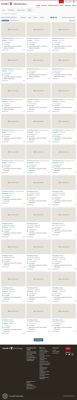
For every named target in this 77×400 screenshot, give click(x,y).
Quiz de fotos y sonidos (44, 363)
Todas (29, 10)
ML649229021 (30, 236)
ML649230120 (5, 111)
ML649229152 (30, 172)
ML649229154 (5, 172)
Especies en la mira (43, 361)
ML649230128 (5, 50)
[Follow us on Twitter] (69, 354)
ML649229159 (30, 142)
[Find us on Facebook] (66, 354)
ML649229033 (30, 204)
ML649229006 (5, 301)
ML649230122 (55, 78)
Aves (3, 10)
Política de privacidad (31, 387)
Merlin (61, 5)
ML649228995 (30, 331)
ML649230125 (55, 50)
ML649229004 (30, 301)
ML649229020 (55, 234)
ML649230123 (30, 78)
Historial (54, 350)
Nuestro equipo (55, 351)
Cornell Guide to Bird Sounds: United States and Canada (31, 353)
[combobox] (21, 13)
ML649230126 (30, 50)
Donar (61, 1)
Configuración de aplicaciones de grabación (43, 369)
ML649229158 (55, 142)
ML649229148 (5, 203)
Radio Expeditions (30, 356)
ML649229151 (55, 172)
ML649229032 (55, 204)
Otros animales (21, 10)
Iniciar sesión (68, 1)
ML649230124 (5, 80)
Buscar (38, 5)
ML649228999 (55, 301)
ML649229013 (30, 269)
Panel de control (53, 5)
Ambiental (11, 10)
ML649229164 (55, 111)
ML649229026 (5, 236)
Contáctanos (55, 353)
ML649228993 (55, 331)
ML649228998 (5, 333)
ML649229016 (5, 267)
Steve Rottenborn (7, 42)
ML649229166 (30, 111)
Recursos (44, 5)
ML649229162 (5, 142)
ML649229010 (55, 269)
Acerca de (68, 5)
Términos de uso (30, 388)
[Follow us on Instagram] (72, 354)
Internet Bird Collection (31, 357)
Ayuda (74, 5)
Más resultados (38, 339)
